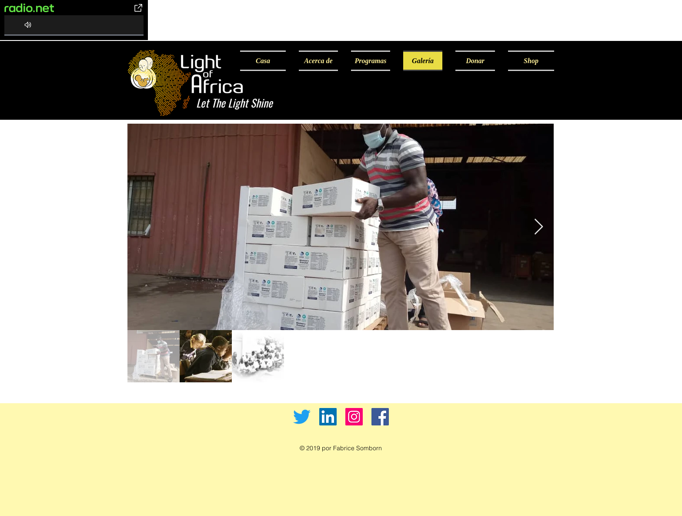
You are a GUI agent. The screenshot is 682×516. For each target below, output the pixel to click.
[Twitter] (302, 416)
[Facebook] (380, 416)
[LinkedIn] (328, 416)
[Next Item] (539, 227)
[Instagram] (354, 416)
